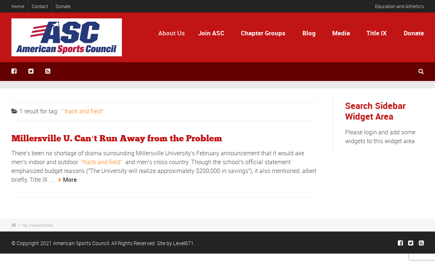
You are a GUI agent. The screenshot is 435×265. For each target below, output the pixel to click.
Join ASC (213, 33)
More (70, 180)
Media (341, 33)
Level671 (183, 243)
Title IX (376, 33)
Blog (309, 33)
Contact (40, 6)
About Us (174, 33)
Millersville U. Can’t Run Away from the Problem (116, 139)
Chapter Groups (263, 33)
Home (17, 6)
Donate (63, 6)
